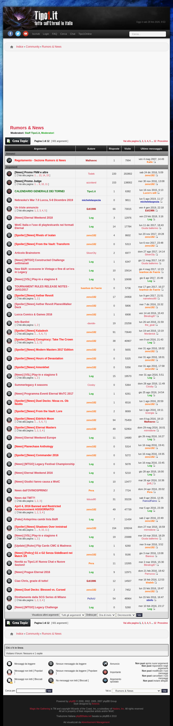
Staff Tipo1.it (32, 133)
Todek (91, 173)
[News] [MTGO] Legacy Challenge (36, 607)
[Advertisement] (86, 88)
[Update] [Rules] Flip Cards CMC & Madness (43, 545)
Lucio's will (150, 193)
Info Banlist (22, 322)
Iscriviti (36, 33)
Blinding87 (149, 316)
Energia (150, 413)
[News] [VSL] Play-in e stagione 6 (36, 279)
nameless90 (149, 298)
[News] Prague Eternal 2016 (32, 572)
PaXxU (91, 598)
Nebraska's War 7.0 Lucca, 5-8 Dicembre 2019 (44, 200)
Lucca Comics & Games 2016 (33, 314)
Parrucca (150, 573)
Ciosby (91, 385)
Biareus (150, 556)
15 (47, 175)
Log (91, 217)
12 (155, 141)
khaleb (150, 582)
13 (40, 175)
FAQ (54, 33)
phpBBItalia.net (83, 716)
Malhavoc (91, 160)
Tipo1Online (85, 33)
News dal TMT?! (25, 497)
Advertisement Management (95, 722)
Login (46, 33)
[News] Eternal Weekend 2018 (34, 217)
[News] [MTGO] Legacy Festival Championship (45, 464)
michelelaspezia (91, 200)
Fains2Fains (150, 500)
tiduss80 (91, 499)
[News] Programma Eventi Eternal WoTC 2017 (44, 393)
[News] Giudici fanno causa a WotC (37, 481)
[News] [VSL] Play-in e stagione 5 (36, 374)
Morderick (149, 333)
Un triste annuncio (26, 207)
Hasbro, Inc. (119, 709)
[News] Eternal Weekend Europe (35, 437)
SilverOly (91, 253)
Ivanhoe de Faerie (149, 272)
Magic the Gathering (40, 709)
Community (33, 46)
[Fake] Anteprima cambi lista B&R (36, 519)
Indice (19, 46)
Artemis (96, 704)
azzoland (91, 182)
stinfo (149, 600)
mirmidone (149, 430)
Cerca (63, 33)
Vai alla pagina (131, 141)
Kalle (150, 162)
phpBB (72, 701)
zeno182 (150, 175)
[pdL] (150, 483)
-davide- (91, 323)
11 (46, 184)
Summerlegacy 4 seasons (31, 384)
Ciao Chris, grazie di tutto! (31, 581)
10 (42, 184)
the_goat (150, 325)
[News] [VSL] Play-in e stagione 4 (36, 535)
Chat (72, 33)
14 (44, 175)
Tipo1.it (91, 191)
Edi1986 (91, 209)
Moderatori (47, 133)
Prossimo (162, 141)
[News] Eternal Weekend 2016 (34, 472)
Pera (91, 490)
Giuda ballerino (149, 228)
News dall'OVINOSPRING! (31, 490)
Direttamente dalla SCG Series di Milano (40, 597)
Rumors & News (51, 46)
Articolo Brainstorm (27, 252)
